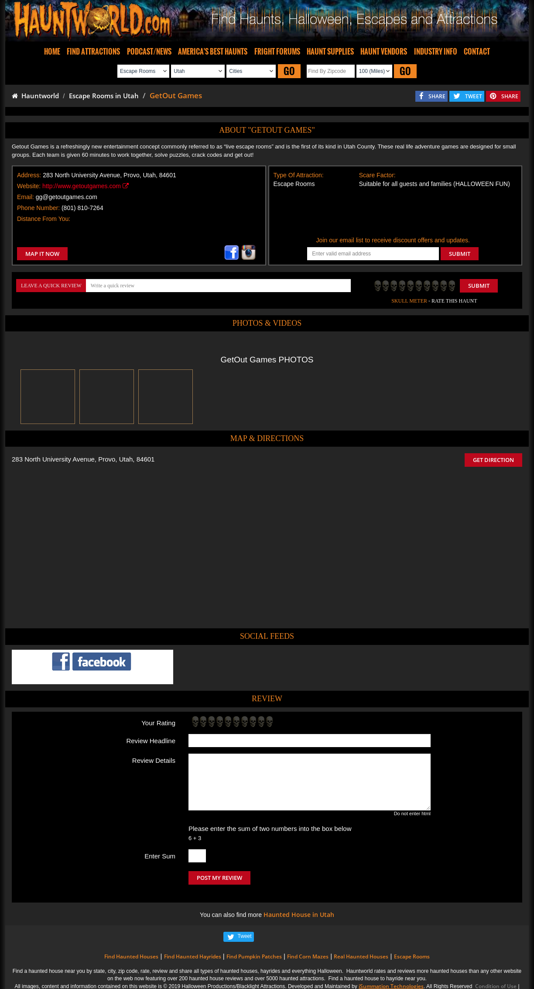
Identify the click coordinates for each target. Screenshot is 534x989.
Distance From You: (43, 218)
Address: (29, 175)
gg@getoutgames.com (66, 196)
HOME (52, 51)
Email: (25, 196)
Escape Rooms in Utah (104, 95)
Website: (29, 186)
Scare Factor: (377, 175)
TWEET (473, 96)
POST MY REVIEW (219, 878)
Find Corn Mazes (308, 956)
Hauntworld (35, 95)
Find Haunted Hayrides (192, 956)
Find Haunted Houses (131, 956)
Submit (479, 285)
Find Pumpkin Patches (254, 956)
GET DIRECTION (493, 460)
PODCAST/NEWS (149, 51)
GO (289, 71)
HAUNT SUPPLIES (330, 51)
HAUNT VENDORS (383, 51)
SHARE (436, 96)
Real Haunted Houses (361, 956)
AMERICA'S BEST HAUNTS (212, 51)
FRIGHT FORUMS (277, 51)
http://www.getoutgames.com (85, 186)
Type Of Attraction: (299, 175)
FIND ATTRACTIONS (93, 51)
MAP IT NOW (42, 254)
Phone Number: (38, 207)
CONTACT (477, 51)
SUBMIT (459, 254)
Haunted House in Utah (299, 914)
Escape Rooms (412, 956)
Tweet (245, 936)
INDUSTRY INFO (435, 51)
